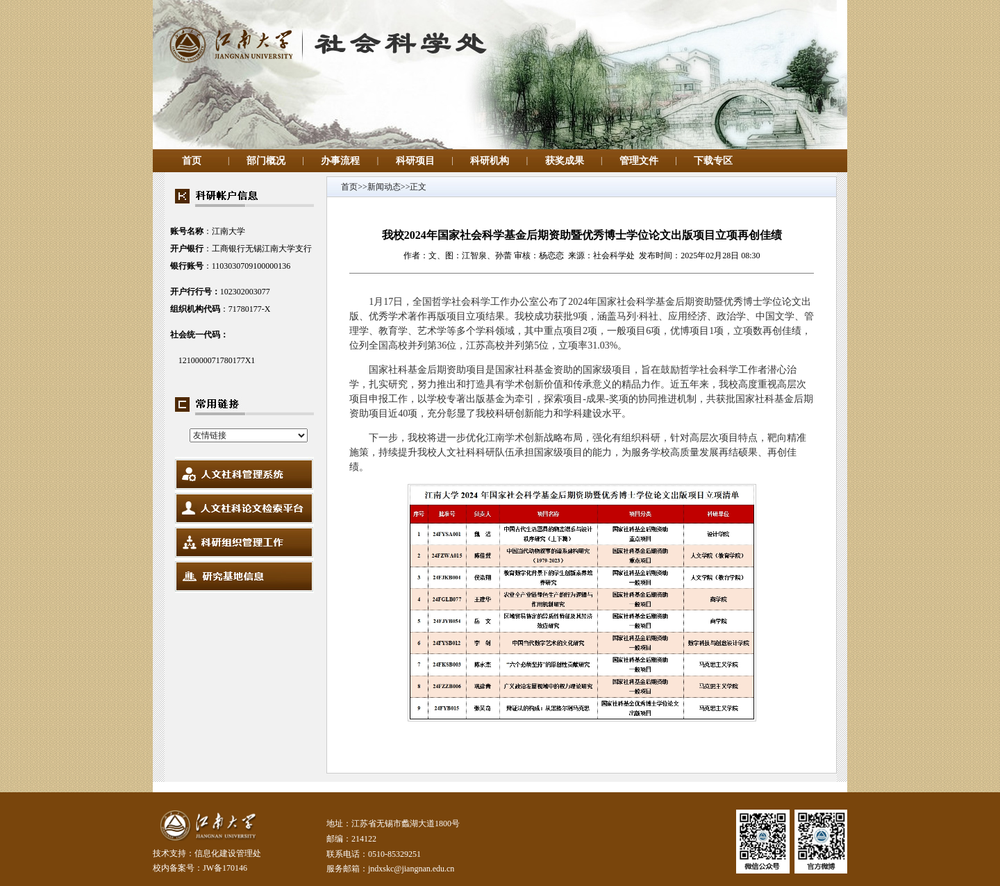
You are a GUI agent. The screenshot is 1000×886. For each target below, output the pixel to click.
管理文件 (638, 161)
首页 (191, 161)
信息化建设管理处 (227, 853)
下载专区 (713, 161)
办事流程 (340, 161)
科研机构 (489, 161)
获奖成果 (564, 161)
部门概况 (266, 161)
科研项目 (415, 161)
